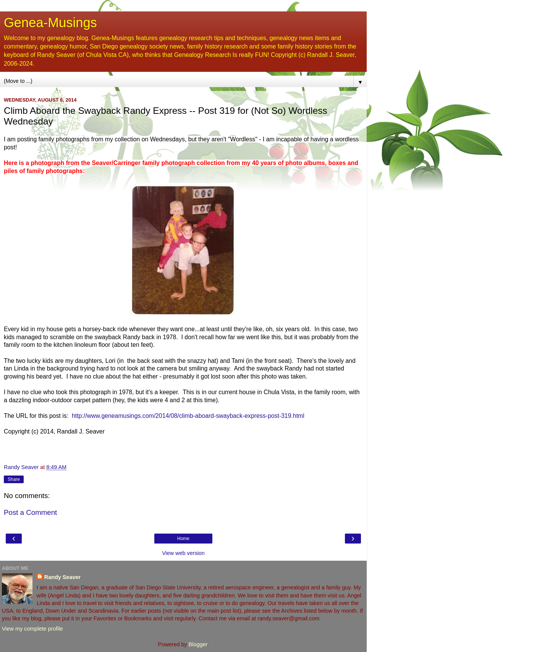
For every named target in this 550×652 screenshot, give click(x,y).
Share (14, 479)
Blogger (198, 644)
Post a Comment (30, 512)
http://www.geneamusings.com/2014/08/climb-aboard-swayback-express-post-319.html (188, 416)
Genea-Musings (50, 22)
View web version (183, 553)
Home (183, 538)
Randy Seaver (62, 577)
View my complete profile (32, 629)
